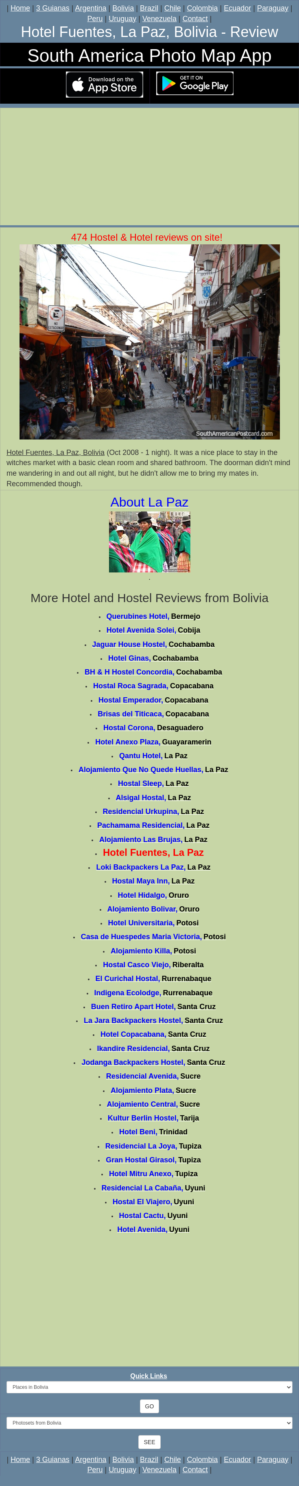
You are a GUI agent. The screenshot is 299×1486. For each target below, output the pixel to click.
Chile (172, 8)
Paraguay (272, 8)
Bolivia (123, 8)
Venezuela (159, 19)
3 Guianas (53, 8)
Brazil (149, 8)
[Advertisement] (149, 168)
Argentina (91, 8)
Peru (95, 19)
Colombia (202, 8)
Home (20, 8)
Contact (195, 19)
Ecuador (237, 8)
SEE (149, 1442)
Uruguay (122, 19)
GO (149, 1406)
